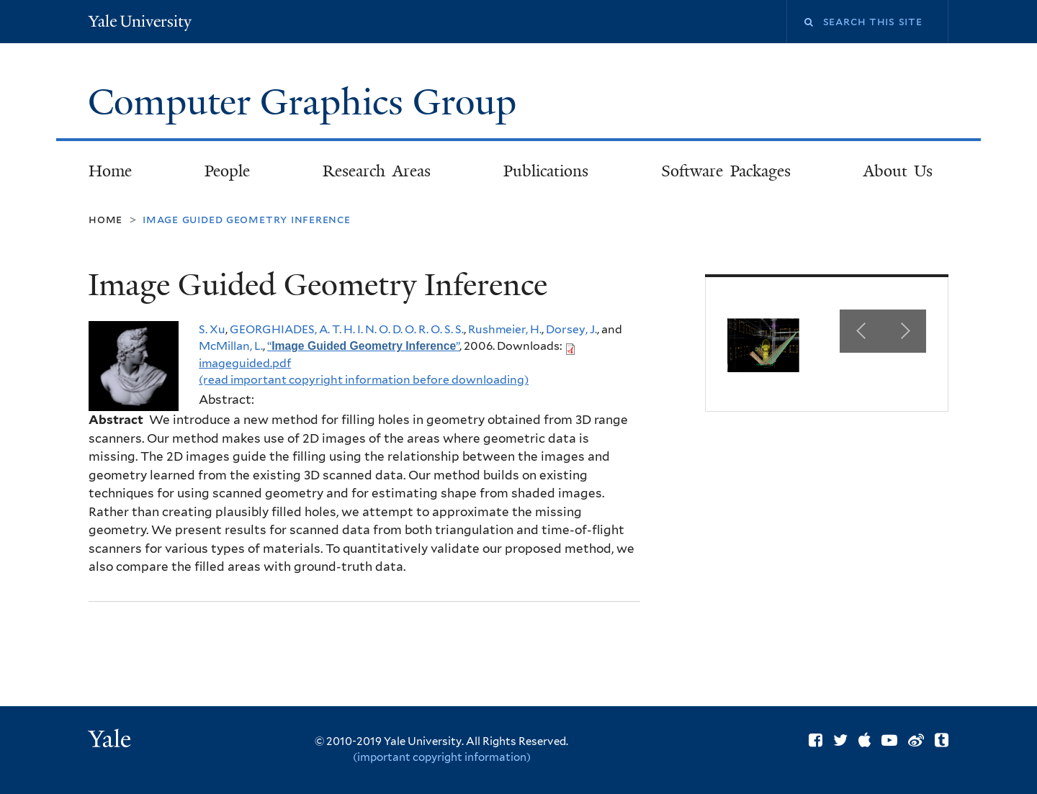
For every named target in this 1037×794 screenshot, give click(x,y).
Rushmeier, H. (505, 329)
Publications (545, 171)
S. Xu (212, 329)
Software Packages (726, 171)
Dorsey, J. (571, 329)
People (227, 171)
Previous (861, 331)
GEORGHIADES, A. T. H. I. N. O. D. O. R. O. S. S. (347, 329)
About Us (898, 171)
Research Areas (377, 171)
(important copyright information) (442, 757)
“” (363, 346)
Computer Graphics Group (307, 102)
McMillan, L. (231, 346)
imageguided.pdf (245, 363)
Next (904, 331)
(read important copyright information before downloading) (364, 380)
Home (110, 171)
